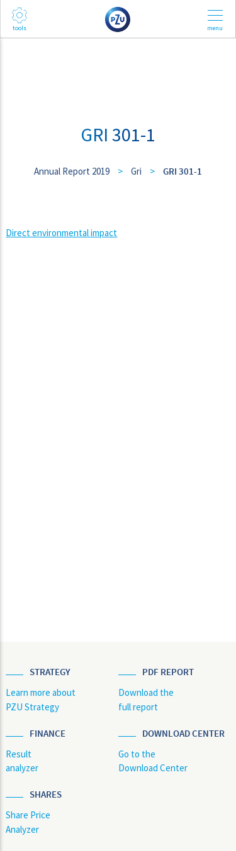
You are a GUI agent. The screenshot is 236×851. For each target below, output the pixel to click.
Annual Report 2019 (72, 171)
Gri (136, 171)
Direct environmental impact (61, 233)
